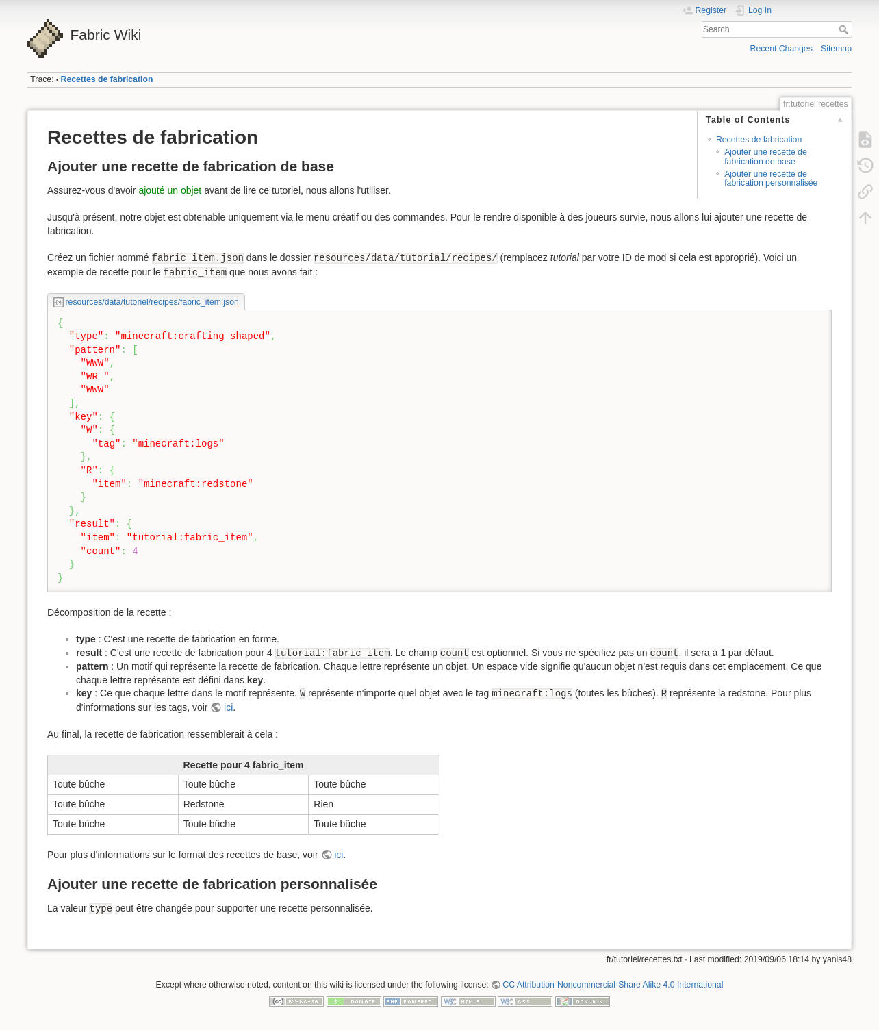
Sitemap (836, 48)
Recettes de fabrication (107, 79)
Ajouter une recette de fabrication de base (765, 156)
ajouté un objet (169, 190)
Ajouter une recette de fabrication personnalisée (770, 178)
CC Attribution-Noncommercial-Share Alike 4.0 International (612, 985)
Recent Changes (781, 48)
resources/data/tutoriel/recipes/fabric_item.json (152, 302)
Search (845, 29)
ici (228, 707)
